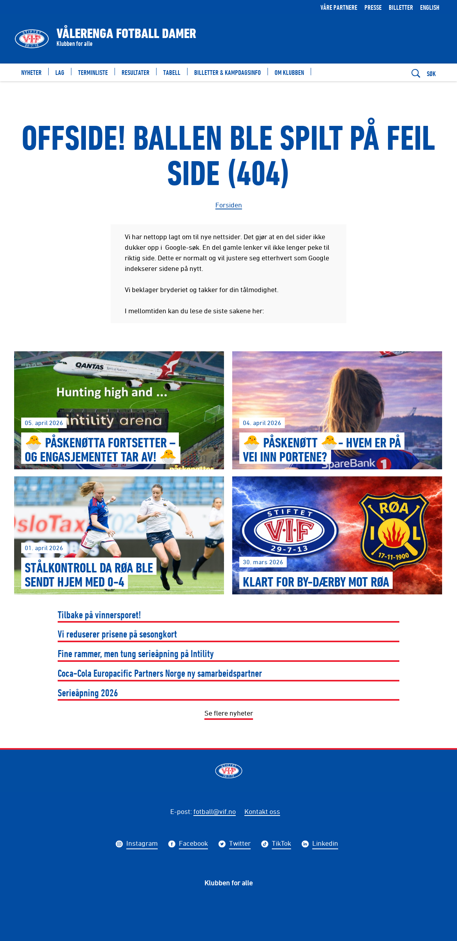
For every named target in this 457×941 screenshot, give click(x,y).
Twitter (240, 844)
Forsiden (228, 205)
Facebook (193, 844)
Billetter (401, 7)
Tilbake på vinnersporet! (99, 614)
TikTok (281, 844)
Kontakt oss (262, 811)
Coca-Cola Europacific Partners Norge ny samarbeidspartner (160, 673)
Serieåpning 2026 (88, 692)
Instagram (142, 844)
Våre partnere (338, 7)
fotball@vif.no (214, 811)
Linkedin (325, 844)
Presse (373, 7)
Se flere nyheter (228, 713)
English (429, 7)
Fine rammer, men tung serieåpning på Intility (136, 653)
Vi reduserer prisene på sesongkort (117, 633)
